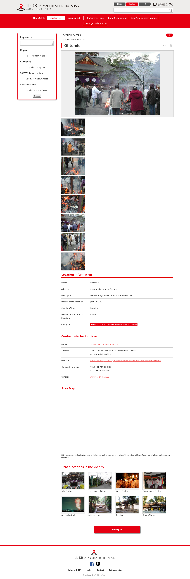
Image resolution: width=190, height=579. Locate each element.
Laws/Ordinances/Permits (143, 18)
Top (62, 39)
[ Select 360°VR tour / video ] (37, 78)
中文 (144, 4)
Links (89, 570)
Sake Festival (73, 482)
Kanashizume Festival (154, 482)
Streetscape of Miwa (100, 482)
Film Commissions (95, 18)
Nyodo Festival (127, 482)
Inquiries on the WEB (100, 376)
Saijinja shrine (100, 506)
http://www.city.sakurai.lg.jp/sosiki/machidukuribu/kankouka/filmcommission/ (126, 360)
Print (169, 35)
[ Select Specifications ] (37, 90)
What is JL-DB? (74, 570)
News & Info (39, 18)
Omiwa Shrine (154, 506)
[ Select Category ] (37, 67)
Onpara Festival (73, 506)
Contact (100, 570)
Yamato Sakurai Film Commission (105, 344)
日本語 (119, 4)
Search (37, 96)
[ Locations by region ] (37, 56)
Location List (56, 18)
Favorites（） (74, 18)
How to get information (95, 23)
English (132, 4)
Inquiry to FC (118, 529)
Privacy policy (115, 570)
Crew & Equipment (117, 18)
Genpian (127, 506)
